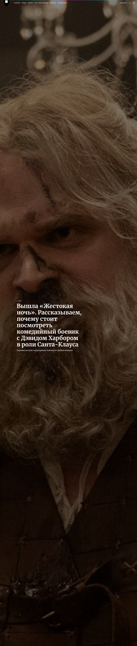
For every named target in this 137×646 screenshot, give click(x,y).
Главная (17, 3)
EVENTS (30, 3)
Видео (24, 3)
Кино (20, 301)
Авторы (53, 3)
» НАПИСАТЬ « (62, 3)
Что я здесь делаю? (41, 3)
